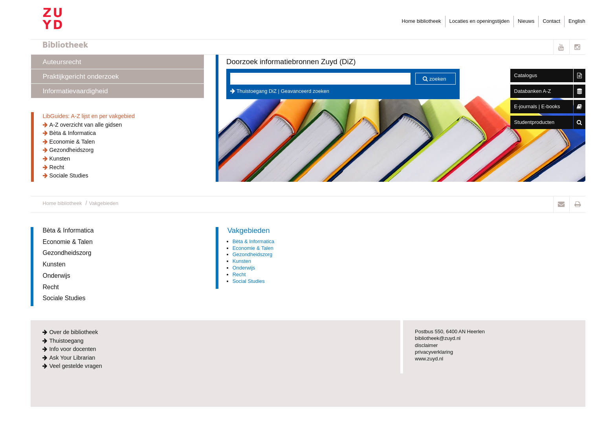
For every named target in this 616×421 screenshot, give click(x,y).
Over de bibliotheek (73, 332)
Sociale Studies (69, 175)
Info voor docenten (72, 349)
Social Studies (249, 281)
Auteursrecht (62, 62)
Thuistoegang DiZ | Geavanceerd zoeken (282, 91)
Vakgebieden (104, 203)
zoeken (437, 79)
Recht (57, 167)
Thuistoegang (66, 341)
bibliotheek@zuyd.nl (437, 338)
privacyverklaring (434, 352)
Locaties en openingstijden (479, 21)
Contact (551, 21)
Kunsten (60, 158)
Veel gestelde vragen (75, 366)
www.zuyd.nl (429, 359)
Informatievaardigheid (75, 91)
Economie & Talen (72, 141)
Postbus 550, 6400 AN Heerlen (450, 331)
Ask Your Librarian (72, 358)
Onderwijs (56, 275)
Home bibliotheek (421, 21)
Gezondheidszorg (72, 150)
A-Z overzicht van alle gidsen (86, 125)
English (576, 21)
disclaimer (426, 345)
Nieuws (526, 21)
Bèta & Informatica (73, 133)
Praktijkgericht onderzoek (81, 76)
